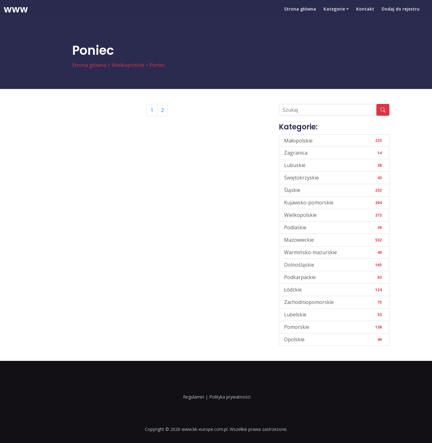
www (16, 14)
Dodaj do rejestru (401, 14)
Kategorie (334, 14)
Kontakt (365, 14)
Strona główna (300, 14)
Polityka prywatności (229, 397)
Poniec (157, 65)
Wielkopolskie (128, 65)
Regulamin (193, 397)
